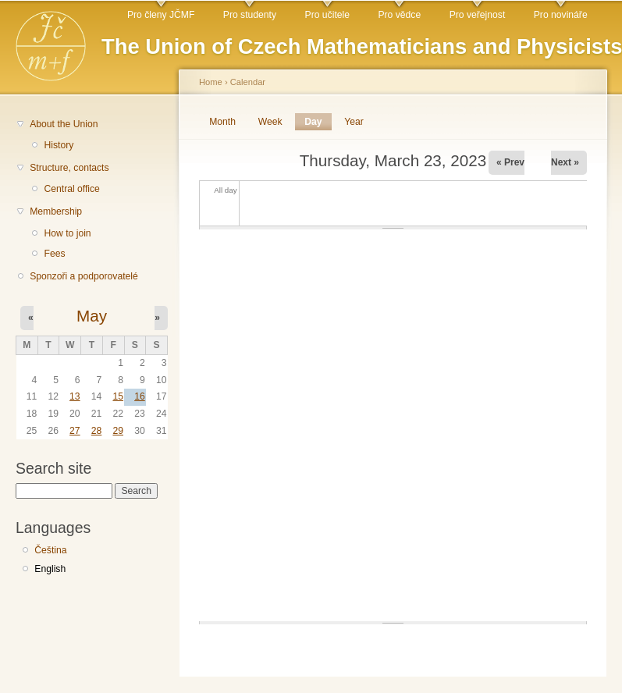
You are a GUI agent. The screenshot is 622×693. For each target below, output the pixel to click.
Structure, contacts (69, 167)
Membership (56, 211)
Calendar (247, 82)
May (91, 316)
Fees (54, 253)
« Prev (510, 162)
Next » (565, 162)
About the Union (64, 124)
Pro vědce (399, 14)
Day (317, 121)
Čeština (50, 550)
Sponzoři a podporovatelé (84, 276)
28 (96, 430)
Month (222, 121)
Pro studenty (249, 14)
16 (139, 396)
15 (117, 396)
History (58, 145)
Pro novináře (561, 14)
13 (74, 396)
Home (210, 82)
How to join (67, 233)
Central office (71, 188)
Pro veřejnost (478, 14)
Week (270, 121)
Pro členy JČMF (160, 14)
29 (117, 430)
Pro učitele (327, 14)
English (50, 568)
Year (354, 121)
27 (74, 430)
